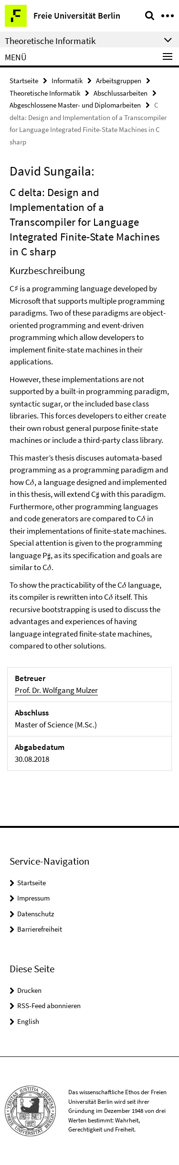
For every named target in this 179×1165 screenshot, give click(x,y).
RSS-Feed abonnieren (49, 1005)
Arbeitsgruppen (118, 80)
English (28, 1021)
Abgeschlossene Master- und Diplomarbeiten (75, 105)
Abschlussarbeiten (120, 93)
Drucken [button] (29, 990)
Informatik (67, 80)
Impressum (33, 897)
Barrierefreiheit (39, 929)
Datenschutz (35, 913)
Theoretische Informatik (45, 93)
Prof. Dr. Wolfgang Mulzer (56, 690)
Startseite (24, 80)
